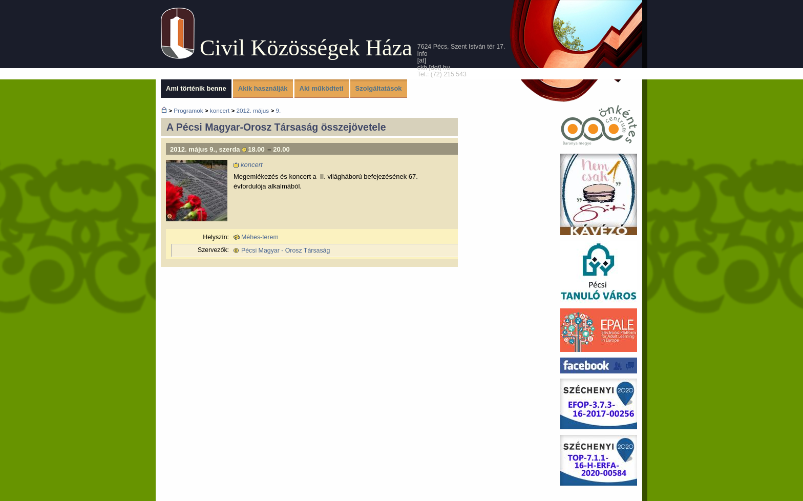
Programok (188, 110)
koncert (219, 110)
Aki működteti (322, 88)
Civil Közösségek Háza (306, 47)
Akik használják (263, 88)
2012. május (252, 110)
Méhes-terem (260, 237)
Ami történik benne (196, 88)
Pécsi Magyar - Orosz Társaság (285, 250)
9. (278, 110)
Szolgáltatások (378, 88)
